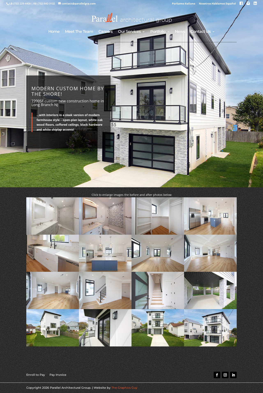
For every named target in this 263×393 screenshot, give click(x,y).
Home (54, 32)
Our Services (129, 32)
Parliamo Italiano (183, 3)
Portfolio (157, 32)
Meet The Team (79, 32)
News (180, 32)
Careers (105, 32)
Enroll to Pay (35, 374)
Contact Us (200, 32)
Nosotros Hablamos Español (217, 3)
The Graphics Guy (124, 388)
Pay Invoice (58, 374)
